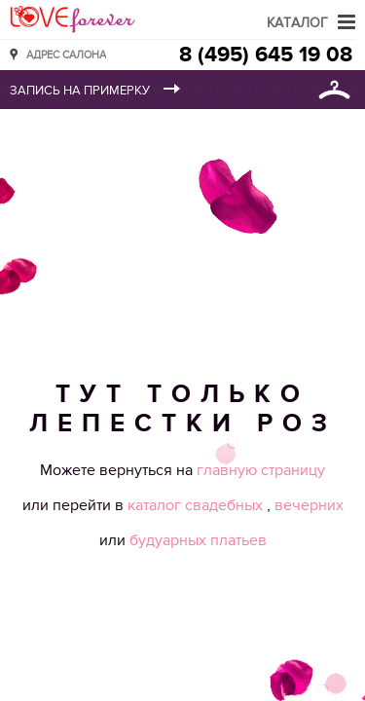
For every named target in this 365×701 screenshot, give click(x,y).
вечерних (309, 505)
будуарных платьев (198, 540)
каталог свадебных (197, 505)
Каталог (297, 23)
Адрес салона (66, 54)
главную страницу (261, 470)
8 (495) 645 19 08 (265, 55)
